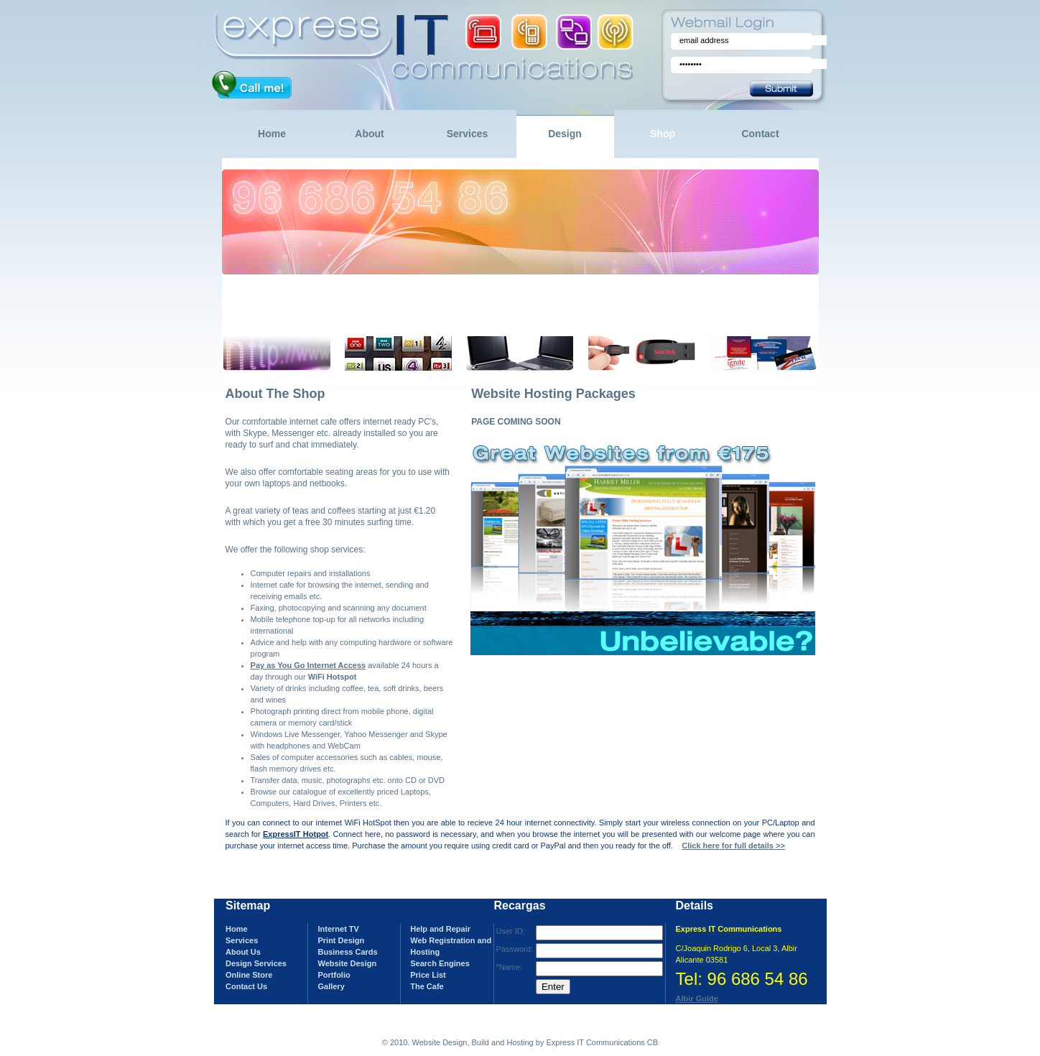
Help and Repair (440, 929)
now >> (428, 322)
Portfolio (333, 975)
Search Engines (440, 963)
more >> (293, 322)
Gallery (330, 986)
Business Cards (347, 952)
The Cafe (426, 986)
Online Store (249, 975)
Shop (662, 133)
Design (565, 133)
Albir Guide (697, 998)
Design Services (256, 963)
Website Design (346, 963)
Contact (760, 133)
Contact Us (246, 986)
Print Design (340, 940)
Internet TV (337, 929)
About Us (243, 952)
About (369, 133)
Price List (428, 975)
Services (467, 133)
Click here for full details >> (733, 845)
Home (272, 133)
